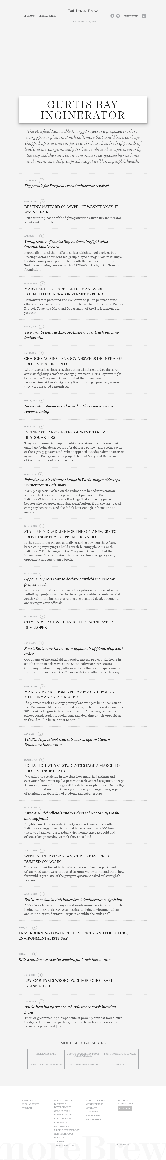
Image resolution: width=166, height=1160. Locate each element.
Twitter (118, 16)
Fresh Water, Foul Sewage (120, 1054)
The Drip (27, 1108)
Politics (59, 1137)
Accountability (64, 1100)
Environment (62, 1126)
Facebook (112, 16)
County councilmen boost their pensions (83, 1055)
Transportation (64, 1145)
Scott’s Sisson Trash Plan (46, 1064)
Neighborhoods (63, 1134)
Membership (93, 1119)
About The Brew (96, 1100)
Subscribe (125, 1109)
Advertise (92, 1112)
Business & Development (62, 1105)
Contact (91, 1108)
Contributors (94, 1104)
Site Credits (123, 1145)
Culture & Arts (63, 1118)
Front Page (29, 1100)
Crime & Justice (63, 1115)
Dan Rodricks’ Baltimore (83, 1064)
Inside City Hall (46, 1054)
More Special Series (83, 1043)
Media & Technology (67, 1130)
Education (60, 1122)
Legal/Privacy (95, 1115)
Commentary (62, 1111)
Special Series (30, 1104)
